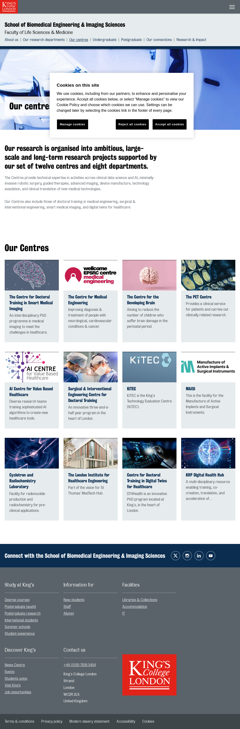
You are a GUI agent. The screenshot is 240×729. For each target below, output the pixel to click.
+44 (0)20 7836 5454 (80, 665)
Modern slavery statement (89, 721)
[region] (122, 105)
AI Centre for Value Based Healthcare (31, 392)
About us (11, 40)
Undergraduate (104, 40)
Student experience (20, 634)
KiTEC (131, 389)
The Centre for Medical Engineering (87, 300)
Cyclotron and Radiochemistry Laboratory (22, 481)
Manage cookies (72, 124)
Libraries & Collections (139, 600)
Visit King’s (13, 685)
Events (10, 672)
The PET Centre (198, 297)
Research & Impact (191, 40)
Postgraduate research (23, 613)
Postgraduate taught (20, 607)
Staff (67, 607)
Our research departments (44, 40)
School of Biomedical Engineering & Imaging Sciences (65, 24)
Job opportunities (18, 692)
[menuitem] (14, 40)
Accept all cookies (169, 124)
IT (123, 613)
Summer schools (17, 627)
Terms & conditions (19, 721)
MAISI (190, 389)
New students (74, 600)
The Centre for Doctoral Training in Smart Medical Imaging (31, 303)
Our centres (78, 40)
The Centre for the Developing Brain (143, 300)
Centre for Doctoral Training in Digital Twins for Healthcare (147, 481)
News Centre (15, 665)
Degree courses (17, 600)
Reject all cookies (132, 124)
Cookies (148, 721)
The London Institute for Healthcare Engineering (88, 478)
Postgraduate (131, 40)
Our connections (159, 40)
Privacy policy (51, 721)
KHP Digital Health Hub (205, 475)
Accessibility (125, 721)
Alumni (69, 613)
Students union (16, 679)
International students (21, 620)
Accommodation (134, 607)
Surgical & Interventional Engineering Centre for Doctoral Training (89, 394)
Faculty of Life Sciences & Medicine (39, 32)
